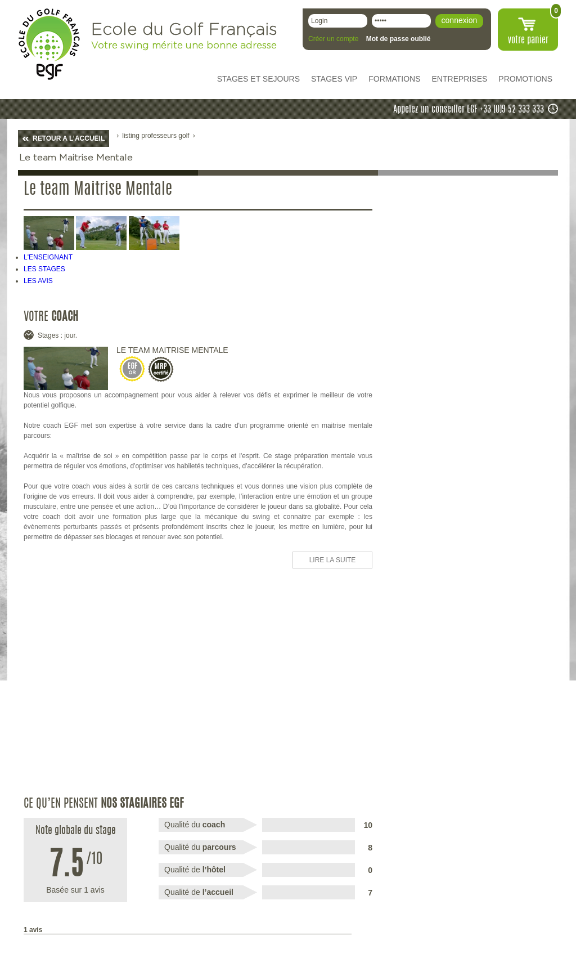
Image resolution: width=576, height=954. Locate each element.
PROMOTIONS (525, 78)
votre (528, 40)
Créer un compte (333, 39)
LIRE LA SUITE (332, 560)
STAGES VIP (334, 78)
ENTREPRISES (460, 78)
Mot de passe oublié (398, 39)
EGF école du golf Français (49, 44)
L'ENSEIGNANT (48, 257)
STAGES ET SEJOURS (258, 78)
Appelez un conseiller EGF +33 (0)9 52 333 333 (468, 109)
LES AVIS (38, 281)
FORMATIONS (394, 78)
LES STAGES (44, 269)
